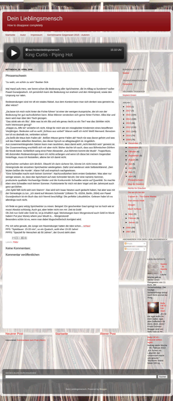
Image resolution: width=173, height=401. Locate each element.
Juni (130, 168)
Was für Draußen (136, 184)
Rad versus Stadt (136, 200)
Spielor (126, 73)
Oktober (132, 151)
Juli (130, 164)
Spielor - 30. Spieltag (163, 268)
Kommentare (132, 249)
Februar (132, 218)
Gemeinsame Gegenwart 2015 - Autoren (68, 34)
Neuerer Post (14, 333)
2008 (128, 227)
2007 (128, 232)
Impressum (36, 34)
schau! (86, 226)
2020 (128, 106)
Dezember (133, 143)
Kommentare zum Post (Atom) (31, 340)
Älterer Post (108, 333)
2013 (128, 123)
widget (65, 53)
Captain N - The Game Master (142, 196)
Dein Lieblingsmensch (34, 18)
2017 (128, 111)
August (132, 160)
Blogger (103, 389)
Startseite (10, 34)
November (133, 147)
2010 (128, 135)
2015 (128, 115)
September (134, 155)
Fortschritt (127, 84)
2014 (128, 119)
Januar (132, 222)
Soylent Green (129, 95)
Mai (130, 172)
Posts (128, 243)
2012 (128, 127)
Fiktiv (15, 242)
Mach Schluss (134, 209)
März (131, 214)
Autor (23, 34)
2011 (128, 131)
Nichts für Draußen (137, 188)
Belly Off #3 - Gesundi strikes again (155, 339)
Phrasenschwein (136, 180)
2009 (128, 139)
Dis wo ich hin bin (136, 192)
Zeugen (131, 205)
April (130, 176)
